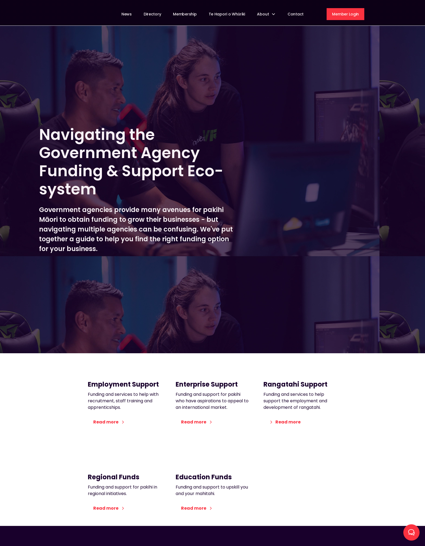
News (126, 14)
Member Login (345, 14)
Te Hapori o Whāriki (227, 14)
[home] (79, 14)
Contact (296, 14)
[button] (266, 14)
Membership (185, 14)
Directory (152, 14)
